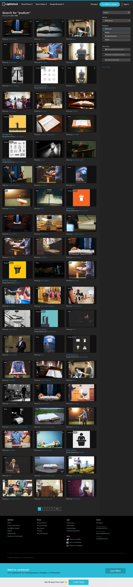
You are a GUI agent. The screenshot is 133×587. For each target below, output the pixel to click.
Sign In (126, 4)
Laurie (42, 160)
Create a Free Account (13, 525)
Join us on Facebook (75, 542)
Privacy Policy (70, 525)
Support (9, 531)
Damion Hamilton (14, 86)
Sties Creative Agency (47, 306)
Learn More (115, 570)
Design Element (111, 36)
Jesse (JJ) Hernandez (47, 427)
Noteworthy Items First (114, 49)
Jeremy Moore (77, 476)
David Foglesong (20, 162)
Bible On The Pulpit (9, 281)
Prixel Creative (51, 88)
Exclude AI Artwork (112, 60)
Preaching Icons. (72, 355)
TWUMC (75, 111)
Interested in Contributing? (15, 536)
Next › (58, 509)
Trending (39, 531)
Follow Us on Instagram (76, 545)
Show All (108, 29)
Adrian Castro (13, 39)
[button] (26, 4)
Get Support (99, 523)
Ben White (43, 62)
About (9, 523)
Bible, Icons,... (7, 160)
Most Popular (40, 528)
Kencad (81, 452)
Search (129, 12)
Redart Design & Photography (18, 427)
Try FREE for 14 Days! (109, 4)
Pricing (94, 4)
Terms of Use (70, 523)
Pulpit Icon (70, 209)
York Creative (44, 281)
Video (107, 40)
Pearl (74, 39)
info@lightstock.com (101, 528)
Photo (107, 32)
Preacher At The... (41, 329)
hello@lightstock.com (102, 539)
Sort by (104, 17)
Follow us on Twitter (75, 539)
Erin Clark (43, 111)
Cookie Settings (71, 528)
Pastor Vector (71, 450)
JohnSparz (43, 257)
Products (105, 26)
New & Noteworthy (42, 533)
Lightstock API (11, 533)
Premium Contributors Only (115, 54)
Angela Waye (13, 62)
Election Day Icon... (41, 86)
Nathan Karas (44, 234)
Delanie (42, 39)
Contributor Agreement (73, 531)
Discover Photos (41, 523)
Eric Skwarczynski (78, 160)
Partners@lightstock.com (103, 533)
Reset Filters (106, 67)
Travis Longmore (45, 380)
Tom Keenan (12, 111)
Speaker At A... (7, 135)
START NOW (78, 582)
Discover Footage (42, 525)
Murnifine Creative (46, 450)
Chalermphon (76, 306)
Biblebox (18, 283)
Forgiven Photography (47, 134)
